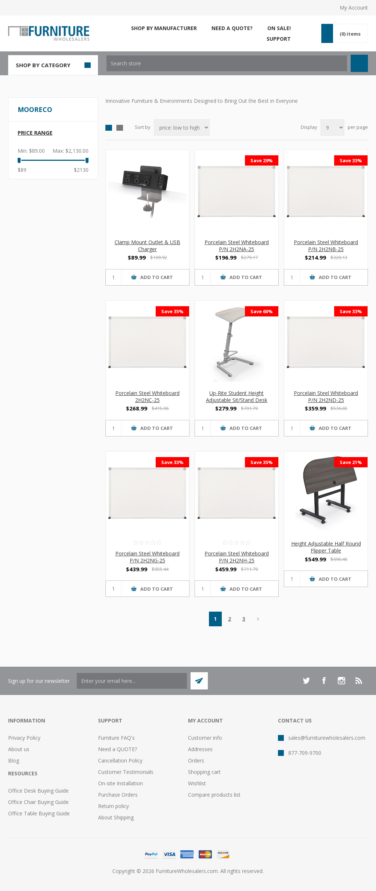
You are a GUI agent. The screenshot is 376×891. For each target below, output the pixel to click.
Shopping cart (204, 771)
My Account (354, 7)
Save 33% (351, 160)
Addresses (200, 749)
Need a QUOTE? (117, 749)
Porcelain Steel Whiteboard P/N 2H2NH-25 (237, 557)
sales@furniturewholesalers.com (326, 737)
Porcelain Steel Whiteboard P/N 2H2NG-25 (147, 557)
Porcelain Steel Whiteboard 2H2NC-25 (147, 396)
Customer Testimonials (125, 771)
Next (258, 619)
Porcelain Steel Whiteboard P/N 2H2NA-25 (237, 246)
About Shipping (116, 817)
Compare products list (214, 794)
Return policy (113, 806)
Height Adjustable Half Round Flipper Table (326, 547)
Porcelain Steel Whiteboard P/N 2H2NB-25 (326, 246)
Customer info (205, 737)
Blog (13, 760)
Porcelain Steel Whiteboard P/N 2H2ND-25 (326, 396)
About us (18, 749)
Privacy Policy (24, 737)
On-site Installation (120, 783)
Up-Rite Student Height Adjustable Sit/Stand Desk (236, 396)
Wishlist (197, 783)
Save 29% (261, 160)
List (119, 128)
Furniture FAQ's (116, 737)
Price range (35, 132)
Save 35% (172, 311)
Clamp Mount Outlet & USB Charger (147, 246)
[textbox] (226, 63)
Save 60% (261, 311)
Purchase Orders (118, 794)
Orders (196, 760)
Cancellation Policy (120, 760)
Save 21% (351, 462)
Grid (108, 128)
